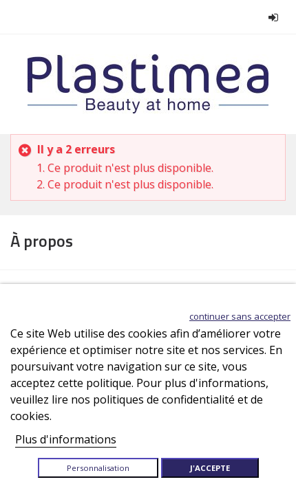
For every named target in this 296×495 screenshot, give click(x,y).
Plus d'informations (65, 439)
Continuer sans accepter (239, 316)
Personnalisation (98, 468)
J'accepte (210, 468)
